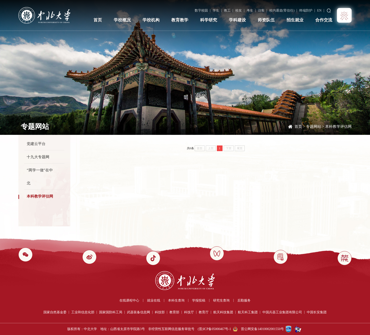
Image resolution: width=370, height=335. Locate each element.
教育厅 (204, 312)
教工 (227, 10)
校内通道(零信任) (281, 10)
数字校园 (201, 10)
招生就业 (294, 20)
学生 (216, 10)
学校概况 (122, 20)
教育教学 (179, 20)
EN (319, 10)
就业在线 (153, 300)
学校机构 (151, 20)
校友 (238, 10)
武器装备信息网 (138, 312)
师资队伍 (266, 20)
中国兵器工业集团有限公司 (282, 312)
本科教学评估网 (338, 126)
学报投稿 (198, 300)
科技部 (160, 312)
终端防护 (305, 10)
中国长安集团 (317, 312)
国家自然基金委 (55, 312)
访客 (261, 10)
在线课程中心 (129, 300)
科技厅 (189, 312)
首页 (97, 20)
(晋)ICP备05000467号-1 (214, 329)
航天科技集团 (223, 312)
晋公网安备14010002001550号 (262, 329)
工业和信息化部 (82, 312)
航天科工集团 (248, 312)
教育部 (174, 312)
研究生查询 (221, 300)
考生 (250, 10)
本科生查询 (176, 300)
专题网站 (313, 126)
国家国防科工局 (110, 312)
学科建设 (237, 20)
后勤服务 (244, 300)
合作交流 (323, 20)
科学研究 (208, 20)
